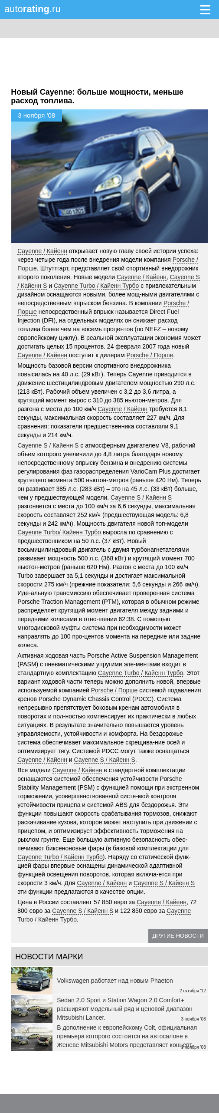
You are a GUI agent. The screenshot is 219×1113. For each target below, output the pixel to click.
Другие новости (178, 935)
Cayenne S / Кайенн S (47, 445)
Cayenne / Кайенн (42, 250)
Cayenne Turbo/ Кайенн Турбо (59, 532)
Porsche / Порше (150, 355)
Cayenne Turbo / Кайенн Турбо (96, 285)
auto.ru (32, 8)
